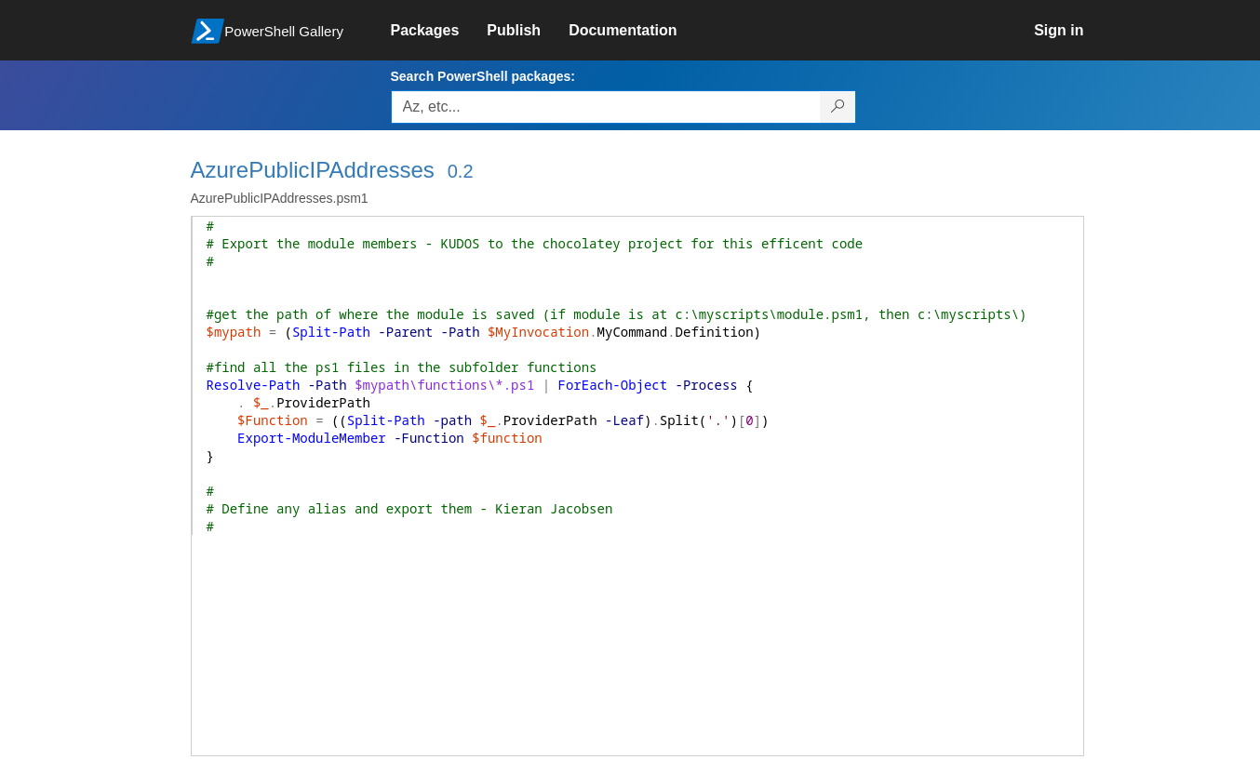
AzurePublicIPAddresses (313, 169)
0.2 (461, 171)
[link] (439, 30)
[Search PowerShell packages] (838, 107)
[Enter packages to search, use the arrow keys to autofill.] (606, 107)
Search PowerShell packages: (483, 76)
